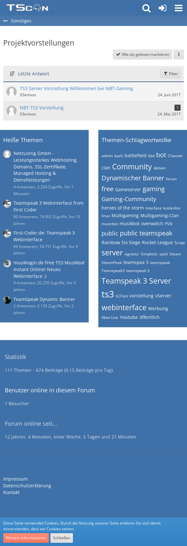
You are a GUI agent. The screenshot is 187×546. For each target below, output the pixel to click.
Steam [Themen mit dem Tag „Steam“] (175, 254)
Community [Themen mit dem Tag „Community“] (132, 166)
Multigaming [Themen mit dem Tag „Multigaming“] (125, 215)
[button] (178, 8)
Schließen (61, 538)
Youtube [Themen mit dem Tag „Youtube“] (129, 317)
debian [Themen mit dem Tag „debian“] (160, 168)
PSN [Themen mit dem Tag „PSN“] (168, 223)
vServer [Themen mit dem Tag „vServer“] (163, 296)
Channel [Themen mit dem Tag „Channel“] (175, 155)
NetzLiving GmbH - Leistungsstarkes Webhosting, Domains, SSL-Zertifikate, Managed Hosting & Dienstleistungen (45, 166)
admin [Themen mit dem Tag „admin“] (107, 155)
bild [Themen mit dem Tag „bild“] (151, 155)
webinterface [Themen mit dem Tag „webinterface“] (124, 307)
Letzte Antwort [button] (33, 74)
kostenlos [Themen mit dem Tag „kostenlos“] (171, 208)
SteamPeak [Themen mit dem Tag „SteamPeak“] (112, 262)
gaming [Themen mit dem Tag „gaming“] (154, 188)
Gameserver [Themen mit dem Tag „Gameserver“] (128, 189)
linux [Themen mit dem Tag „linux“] (106, 215)
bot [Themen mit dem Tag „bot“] (161, 154)
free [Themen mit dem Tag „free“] (107, 188)
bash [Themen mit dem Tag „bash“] (118, 155)
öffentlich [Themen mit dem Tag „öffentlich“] (149, 317)
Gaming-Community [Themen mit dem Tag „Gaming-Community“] (129, 199)
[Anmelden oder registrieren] (162, 8)
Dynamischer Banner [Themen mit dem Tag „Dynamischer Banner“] (133, 178)
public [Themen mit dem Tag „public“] (110, 233)
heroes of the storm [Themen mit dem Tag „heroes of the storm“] (123, 208)
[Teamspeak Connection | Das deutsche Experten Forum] (27, 8)
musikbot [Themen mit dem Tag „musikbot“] (129, 223)
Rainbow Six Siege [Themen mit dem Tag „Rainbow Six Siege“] (121, 242)
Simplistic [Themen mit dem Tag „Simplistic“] (149, 254)
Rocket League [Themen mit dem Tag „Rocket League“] (157, 242)
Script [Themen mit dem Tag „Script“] (179, 242)
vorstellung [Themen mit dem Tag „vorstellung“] (141, 296)
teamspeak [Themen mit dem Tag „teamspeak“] (160, 262)
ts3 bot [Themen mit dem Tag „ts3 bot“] (122, 296)
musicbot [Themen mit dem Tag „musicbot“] (110, 223)
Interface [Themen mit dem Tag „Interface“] (154, 208)
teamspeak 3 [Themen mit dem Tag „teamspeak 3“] (137, 270)
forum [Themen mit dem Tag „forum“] (171, 179)
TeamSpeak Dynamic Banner (44, 299)
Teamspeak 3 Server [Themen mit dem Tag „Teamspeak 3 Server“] (136, 281)
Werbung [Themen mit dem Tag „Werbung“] (158, 308)
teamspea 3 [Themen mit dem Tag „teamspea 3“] (135, 262)
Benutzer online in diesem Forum (50, 390)
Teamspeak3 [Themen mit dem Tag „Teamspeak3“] (113, 270)
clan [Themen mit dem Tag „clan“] (106, 168)
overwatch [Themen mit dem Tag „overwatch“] (152, 223)
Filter (170, 73)
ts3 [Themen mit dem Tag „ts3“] (108, 294)
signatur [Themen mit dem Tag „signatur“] (131, 254)
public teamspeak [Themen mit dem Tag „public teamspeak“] (146, 233)
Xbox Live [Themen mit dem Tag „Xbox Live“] (110, 317)
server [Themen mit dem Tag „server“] (112, 252)
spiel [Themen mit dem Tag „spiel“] (163, 254)
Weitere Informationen (26, 538)
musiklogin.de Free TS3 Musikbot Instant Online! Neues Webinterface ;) (49, 269)
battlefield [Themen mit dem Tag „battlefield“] (136, 155)
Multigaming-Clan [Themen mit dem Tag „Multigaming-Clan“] (159, 215)
